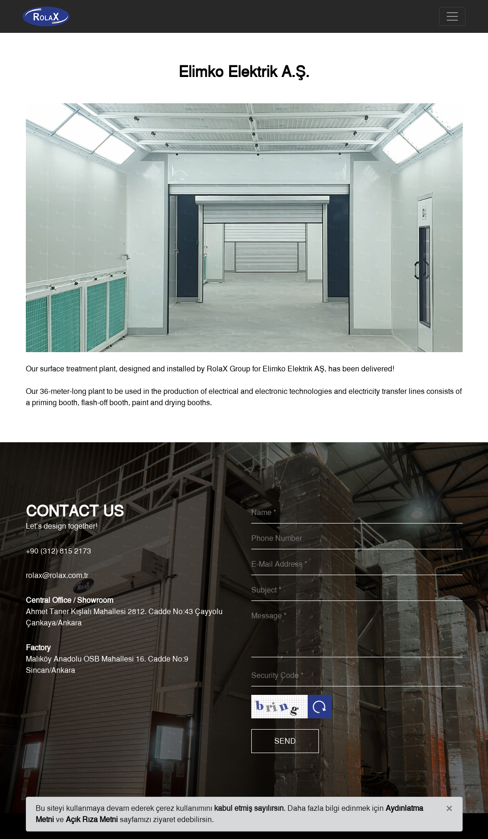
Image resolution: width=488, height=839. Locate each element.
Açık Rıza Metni (92, 819)
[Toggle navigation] (452, 16)
